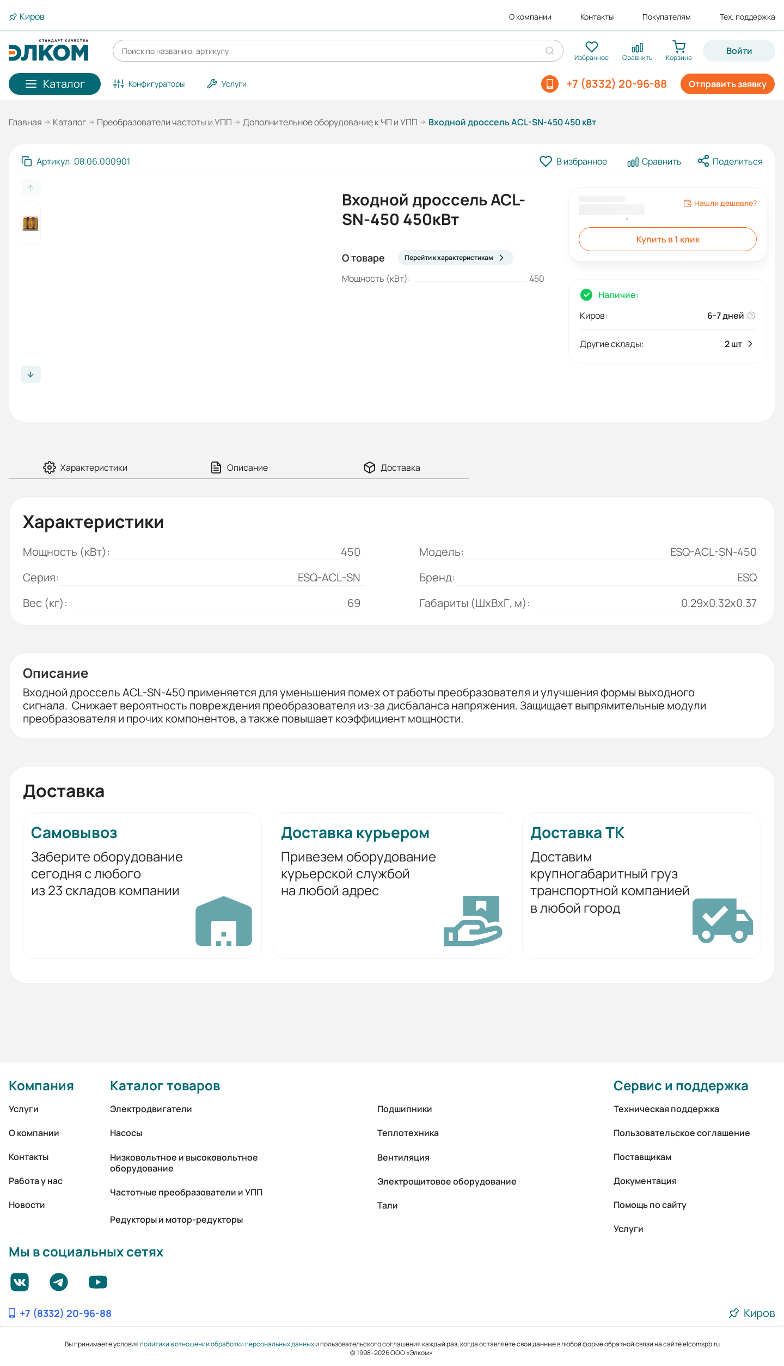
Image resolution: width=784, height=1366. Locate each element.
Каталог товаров (165, 1085)
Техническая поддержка (666, 1108)
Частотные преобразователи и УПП (186, 1192)
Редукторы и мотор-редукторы (176, 1219)
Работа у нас (36, 1180)
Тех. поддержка (747, 17)
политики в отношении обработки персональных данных (227, 1344)
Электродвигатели (151, 1108)
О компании (530, 17)
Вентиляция (403, 1157)
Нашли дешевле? (720, 203)
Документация (645, 1180)
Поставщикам (642, 1156)
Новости (27, 1204)
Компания (41, 1085)
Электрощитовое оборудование (447, 1181)
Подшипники (404, 1108)
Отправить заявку (728, 84)
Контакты (597, 17)
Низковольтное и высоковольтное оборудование (184, 1163)
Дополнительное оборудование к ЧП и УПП (330, 122)
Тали (387, 1205)
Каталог (69, 122)
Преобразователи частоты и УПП (164, 122)
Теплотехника (408, 1132)
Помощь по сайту (650, 1204)
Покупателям (666, 17)
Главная (25, 122)
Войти (739, 51)
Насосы (126, 1132)
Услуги (24, 1108)
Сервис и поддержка (681, 1085)
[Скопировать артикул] (75, 161)
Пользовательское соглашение (682, 1132)
